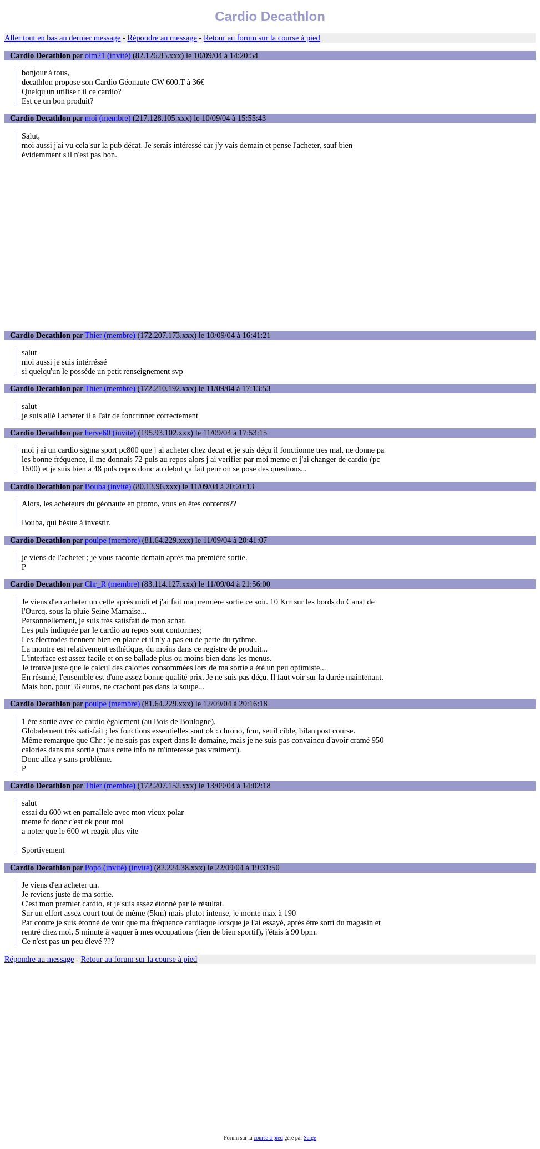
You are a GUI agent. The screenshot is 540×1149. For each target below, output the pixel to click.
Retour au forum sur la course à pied (262, 37)
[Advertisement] (270, 244)
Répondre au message (161, 37)
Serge (310, 1138)
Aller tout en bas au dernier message (62, 37)
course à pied (268, 1138)
